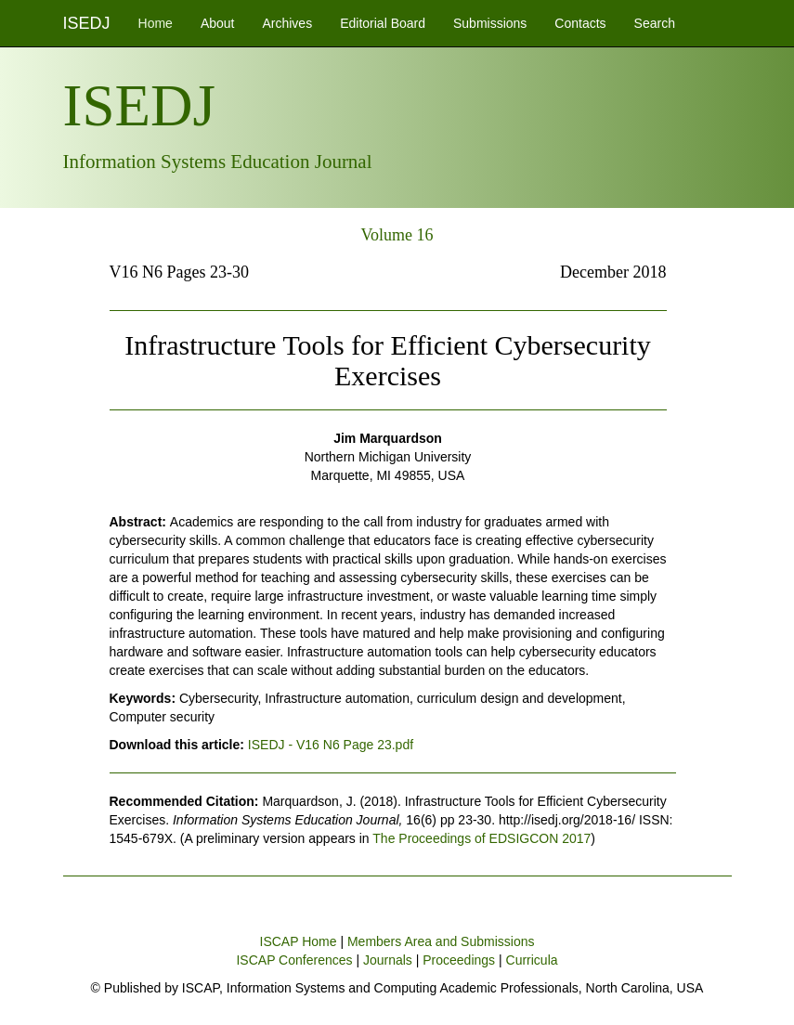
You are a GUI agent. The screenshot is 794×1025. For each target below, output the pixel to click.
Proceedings (459, 960)
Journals (387, 960)
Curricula (532, 960)
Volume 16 (396, 235)
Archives (287, 23)
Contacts (579, 23)
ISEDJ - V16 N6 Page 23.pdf (330, 744)
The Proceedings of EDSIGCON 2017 (481, 838)
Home (155, 23)
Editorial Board (382, 23)
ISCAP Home (298, 941)
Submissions (490, 23)
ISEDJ (87, 23)
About (218, 23)
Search (654, 23)
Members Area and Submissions (441, 941)
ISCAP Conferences (294, 960)
